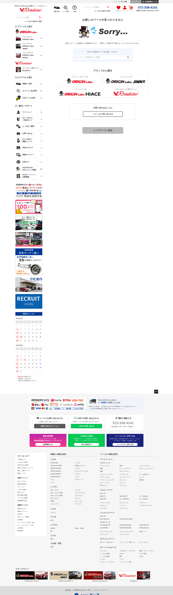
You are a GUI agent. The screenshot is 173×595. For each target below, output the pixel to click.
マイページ (21, 487)
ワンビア (78, 490)
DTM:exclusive (144, 528)
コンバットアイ (105, 483)
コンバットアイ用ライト (127, 542)
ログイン (135, 2)
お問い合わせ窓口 (23, 465)
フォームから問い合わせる (103, 114)
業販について (21, 473)
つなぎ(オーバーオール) (127, 551)
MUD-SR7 (103, 499)
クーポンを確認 (22, 498)
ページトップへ (156, 392)
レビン (52, 479)
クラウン (78, 468)
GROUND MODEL (125, 528)
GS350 (52, 528)
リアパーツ (123, 485)
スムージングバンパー (127, 531)
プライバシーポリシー (101, 590)
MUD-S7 (102, 496)
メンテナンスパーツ (145, 505)
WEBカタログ (21, 508)
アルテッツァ (79, 479)
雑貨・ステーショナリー (147, 551)
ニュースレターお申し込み (26, 522)
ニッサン (54, 487)
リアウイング (124, 474)
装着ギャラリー (22, 511)
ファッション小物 (125, 562)
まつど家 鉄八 (143, 499)
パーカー (103, 559)
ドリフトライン (105, 466)
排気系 (141, 480)
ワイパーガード (125, 534)
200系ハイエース (80, 465)
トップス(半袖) (105, 553)
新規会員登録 (21, 484)
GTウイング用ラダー (107, 542)
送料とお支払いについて (25, 468)
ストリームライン (145, 466)
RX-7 (52, 520)
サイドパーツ (124, 503)
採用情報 (20, 531)
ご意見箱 (20, 528)
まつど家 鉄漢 (124, 499)
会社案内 (20, 520)
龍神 (121, 466)
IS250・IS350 (79, 528)
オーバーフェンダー (106, 531)
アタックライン (125, 471)
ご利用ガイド (21, 459)
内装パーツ (142, 531)
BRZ (51, 539)
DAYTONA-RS (104, 519)
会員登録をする (48, 444)
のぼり (141, 556)
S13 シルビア (54, 498)
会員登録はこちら (150, 2)
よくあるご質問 (22, 462)
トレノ (52, 482)
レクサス (54, 525)
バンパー (122, 505)
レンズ (141, 477)
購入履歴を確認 (22, 495)
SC (51, 531)
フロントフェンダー (106, 474)
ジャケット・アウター (107, 562)
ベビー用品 (142, 553)
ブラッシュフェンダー (107, 480)
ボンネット (123, 480)
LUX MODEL (104, 528)
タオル (122, 553)
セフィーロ (78, 501)
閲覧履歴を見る (22, 500)
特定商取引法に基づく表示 (82, 590)
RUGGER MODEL (125, 525)
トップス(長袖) (105, 556)
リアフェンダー (105, 477)
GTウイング (104, 485)
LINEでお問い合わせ (86, 426)
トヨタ (53, 459)
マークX (77, 463)
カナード (122, 483)
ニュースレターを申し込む (125, 444)
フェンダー (103, 508)
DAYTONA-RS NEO (126, 519)
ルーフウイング (125, 477)
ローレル (78, 498)
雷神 (101, 471)
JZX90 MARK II (55, 477)
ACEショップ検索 (23, 517)
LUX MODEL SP (105, 525)
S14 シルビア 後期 (56, 495)
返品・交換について (23, 470)
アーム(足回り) (144, 474)
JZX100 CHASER (56, 465)
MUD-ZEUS (123, 496)
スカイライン (79, 495)
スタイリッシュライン (146, 468)
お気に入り (21, 492)
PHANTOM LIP (144, 525)
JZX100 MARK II (55, 474)
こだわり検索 (21, 489)
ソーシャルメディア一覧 (25, 525)
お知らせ (20, 514)
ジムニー (53, 512)
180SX (52, 501)
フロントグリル (105, 503)
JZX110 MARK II (55, 471)
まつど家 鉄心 (143, 496)
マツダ (53, 517)
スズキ (53, 509)
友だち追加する (86, 444)
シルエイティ (54, 504)
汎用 (51, 547)
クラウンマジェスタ (81, 471)
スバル (53, 536)
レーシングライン (125, 468)
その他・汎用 (55, 543)
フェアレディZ (79, 493)
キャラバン (78, 504)
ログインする (21, 481)
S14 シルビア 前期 (56, 493)
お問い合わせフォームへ (49, 426)
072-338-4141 (123, 423)
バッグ (122, 559)
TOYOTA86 (54, 463)
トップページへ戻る (103, 130)
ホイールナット (144, 542)
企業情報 (68, 590)
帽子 (121, 556)
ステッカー (103, 551)
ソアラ (77, 477)
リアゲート (142, 503)
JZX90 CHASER (55, 468)
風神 (101, 468)
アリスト (78, 474)
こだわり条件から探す (103, 11)
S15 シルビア (54, 490)
